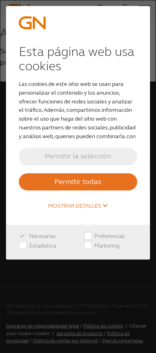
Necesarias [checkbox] (37, 236)
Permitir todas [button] (77, 181)
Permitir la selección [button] (78, 156)
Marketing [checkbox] (102, 246)
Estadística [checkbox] (37, 246)
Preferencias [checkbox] (104, 236)
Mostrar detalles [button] (78, 206)
